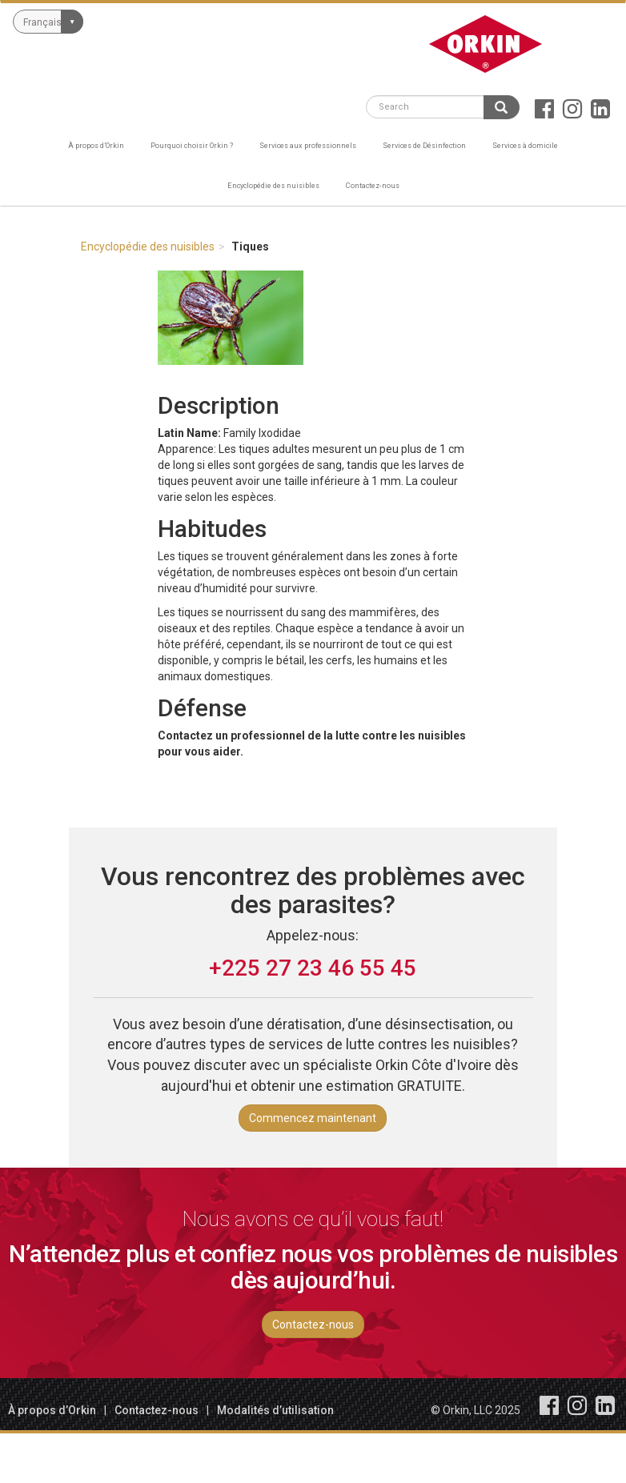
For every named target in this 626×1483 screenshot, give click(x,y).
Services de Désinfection (424, 145)
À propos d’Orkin (96, 145)
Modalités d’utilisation (275, 1410)
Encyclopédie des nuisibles (273, 185)
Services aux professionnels (307, 145)
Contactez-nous (372, 185)
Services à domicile (525, 145)
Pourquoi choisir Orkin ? (191, 145)
